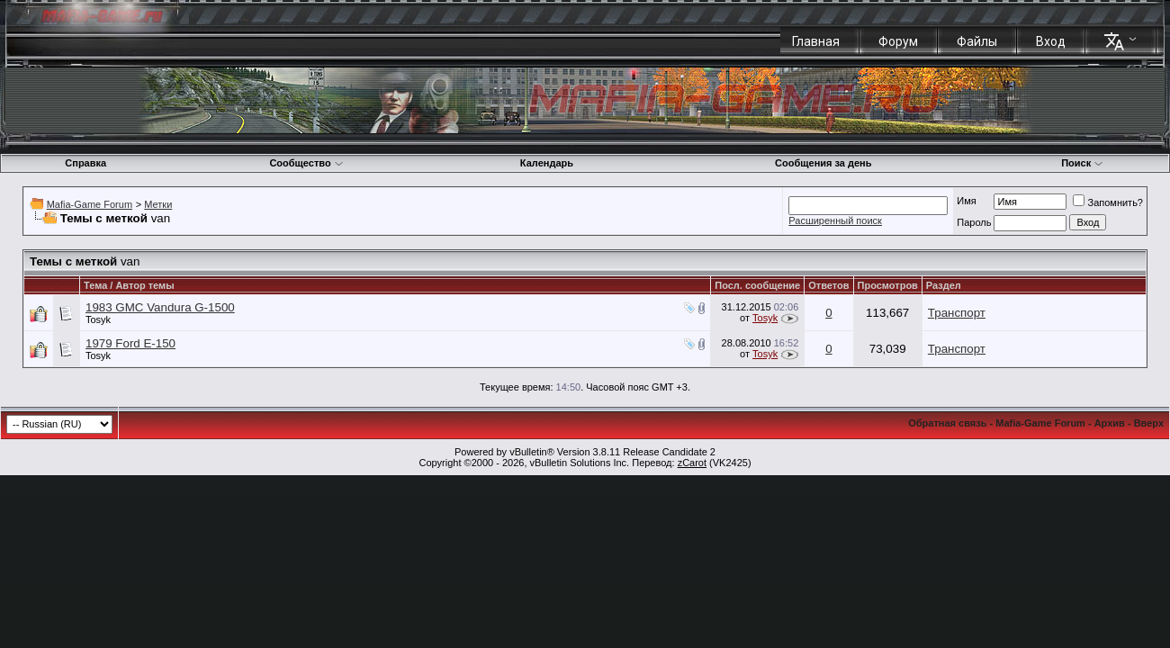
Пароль (974, 222)
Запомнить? (1108, 202)
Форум (898, 41)
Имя (966, 200)
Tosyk (98, 319)
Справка (85, 163)
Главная (816, 41)
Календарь (546, 163)
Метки (158, 204)
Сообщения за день (823, 163)
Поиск (1082, 163)
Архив (1109, 423)
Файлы (977, 41)
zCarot (692, 462)
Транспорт (957, 313)
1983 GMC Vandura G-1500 (160, 307)
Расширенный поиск (835, 220)
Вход (1051, 41)
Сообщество (306, 163)
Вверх (1149, 423)
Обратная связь (947, 423)
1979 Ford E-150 (131, 343)
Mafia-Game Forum (89, 204)
